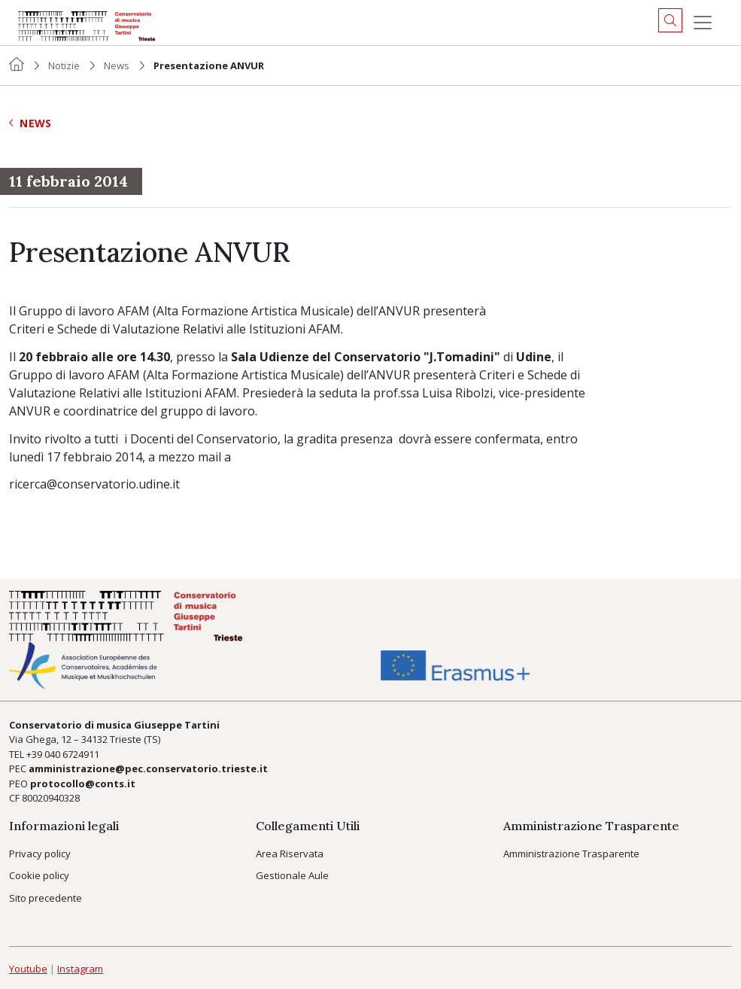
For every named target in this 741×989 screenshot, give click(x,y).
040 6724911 (71, 754)
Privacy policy (40, 853)
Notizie (64, 65)
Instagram (80, 968)
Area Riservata (289, 853)
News (116, 65)
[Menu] (702, 22)
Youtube (28, 968)
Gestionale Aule (292, 875)
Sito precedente (45, 898)
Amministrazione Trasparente (571, 853)
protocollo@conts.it (82, 783)
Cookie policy (39, 875)
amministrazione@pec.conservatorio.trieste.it (148, 768)
